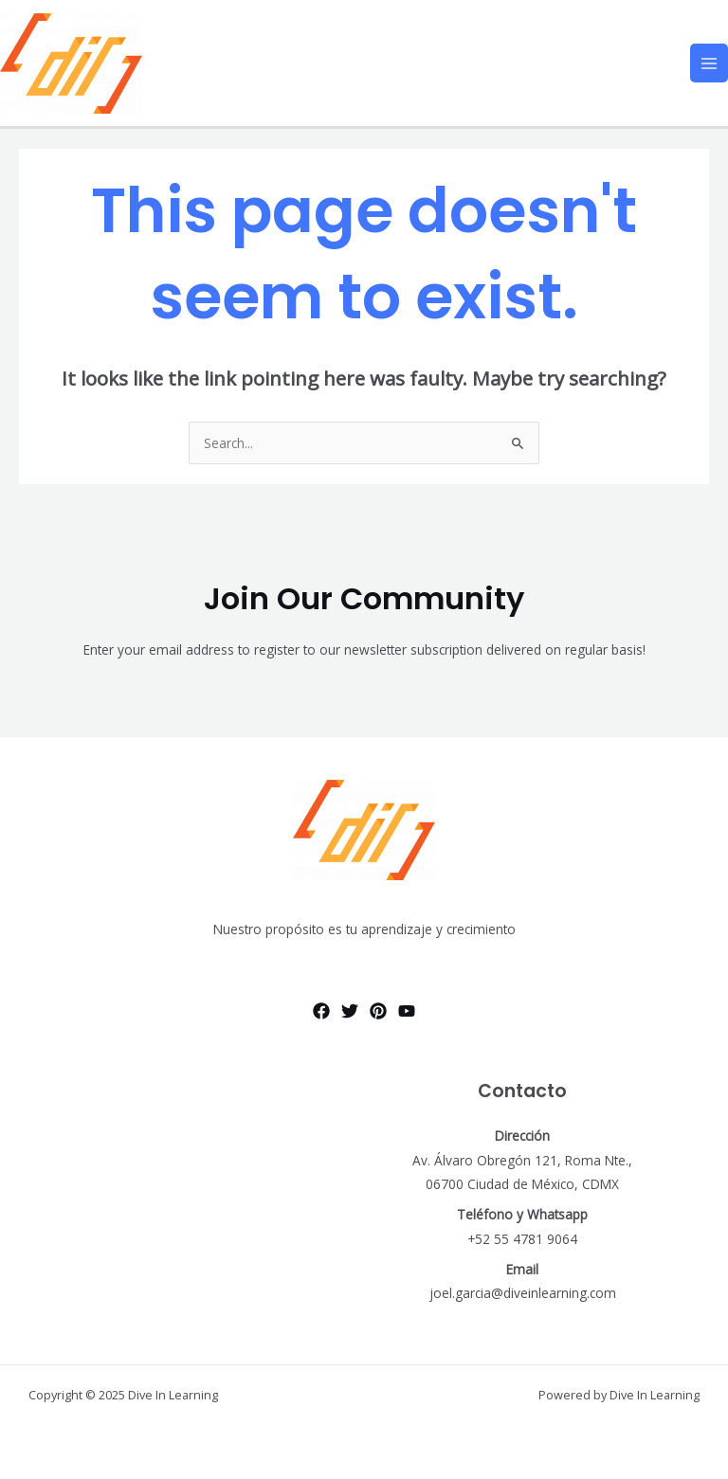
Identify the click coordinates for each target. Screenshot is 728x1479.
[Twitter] (349, 1010)
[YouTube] (406, 1010)
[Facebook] (321, 1010)
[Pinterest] (378, 1010)
